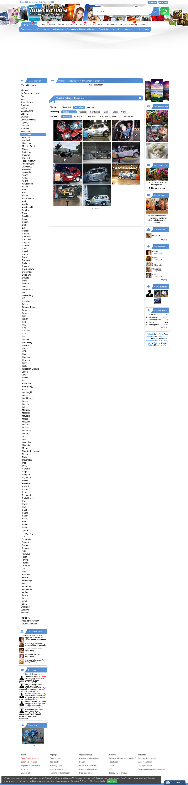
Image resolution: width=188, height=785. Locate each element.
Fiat (24, 316)
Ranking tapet (56, 765)
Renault (25, 486)
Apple (150, 343)
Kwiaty (165, 341)
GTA (24, 336)
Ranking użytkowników (89, 758)
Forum (92, 24)
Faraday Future (29, 307)
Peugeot (26, 474)
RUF (24, 507)
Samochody (26, 131)
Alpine (25, 187)
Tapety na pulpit (27, 29)
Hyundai (26, 360)
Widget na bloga (145, 762)
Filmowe (24, 90)
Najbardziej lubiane (87, 29)
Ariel (24, 189)
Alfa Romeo (27, 184)
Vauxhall (26, 574)
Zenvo (25, 595)
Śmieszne (25, 607)
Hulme (25, 354)
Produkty (25, 125)
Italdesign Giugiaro (30, 369)
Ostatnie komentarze (88, 765)
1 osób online (159, 229)
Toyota (25, 560)
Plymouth (26, 477)
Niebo (155, 338)
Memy (61, 24)
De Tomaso (27, 272)
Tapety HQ (67, 107)
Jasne (115, 112)
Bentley (25, 210)
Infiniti (25, 363)
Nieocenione (130, 29)
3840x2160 (128, 117)
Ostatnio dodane (69, 112)
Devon (25, 281)
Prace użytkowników (30, 621)
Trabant (25, 563)
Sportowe (25, 610)
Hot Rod (26, 140)
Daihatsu (26, 263)
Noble (25, 457)
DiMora (25, 283)
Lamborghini (27, 392)
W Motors (26, 586)
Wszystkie (91, 107)
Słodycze (163, 338)
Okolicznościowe (28, 120)
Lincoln (25, 404)
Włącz (178, 782)
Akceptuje (111, 781)
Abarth (25, 175)
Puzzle (123, 24)
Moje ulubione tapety (59, 769)
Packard (26, 469)
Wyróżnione (79, 107)
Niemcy (149, 341)
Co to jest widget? (145, 765)
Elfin (24, 298)
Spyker (25, 530)
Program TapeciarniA (147, 758)
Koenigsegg (27, 386)
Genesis (26, 330)
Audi (24, 201)
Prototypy (26, 152)
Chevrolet (26, 239)
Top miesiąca (159, 246)
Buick (24, 225)
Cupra (25, 254)
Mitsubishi (26, 442)
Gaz (24, 328)
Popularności (95, 112)
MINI (24, 439)
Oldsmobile (27, 460)
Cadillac (26, 231)
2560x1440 (116, 117)
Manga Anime (27, 111)
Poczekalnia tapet (29, 624)
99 (94, 22)
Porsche (26, 483)
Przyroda (25, 128)
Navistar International (32, 451)
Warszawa (157, 341)
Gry (22, 96)
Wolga (25, 592)
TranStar (26, 566)
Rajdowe (26, 155)
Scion (24, 519)
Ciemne (124, 112)
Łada (24, 604)
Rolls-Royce (27, 498)
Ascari (25, 195)
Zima (166, 334)
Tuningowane (28, 164)
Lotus (24, 407)
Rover (25, 504)
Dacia (24, 257)
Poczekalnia (104, 29)
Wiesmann (27, 589)
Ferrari (25, 313)
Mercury (26, 433)
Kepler (25, 377)
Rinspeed (26, 495)
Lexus (25, 401)
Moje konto (112, 24)
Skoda (25, 524)
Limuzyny (26, 143)
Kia (23, 380)
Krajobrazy (26, 105)
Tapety (76, 81)
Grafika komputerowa (30, 93)
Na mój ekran (79, 117)
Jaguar (25, 372)
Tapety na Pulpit (29, 24)
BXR (24, 228)
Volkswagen (27, 580)
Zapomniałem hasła (29, 762)
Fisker (25, 319)
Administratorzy (160, 287)
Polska (151, 345)
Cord (24, 248)
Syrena (25, 548)
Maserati (26, 413)
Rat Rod (26, 158)
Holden (25, 345)
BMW (24, 213)
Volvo (24, 583)
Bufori (25, 219)
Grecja (163, 343)
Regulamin (113, 762)
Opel (24, 463)
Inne (23, 99)
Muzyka (24, 117)
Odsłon (107, 112)
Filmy (160, 334)
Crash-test (27, 134)
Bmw (148, 336)
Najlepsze (83, 112)
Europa (154, 336)
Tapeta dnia (32, 725)
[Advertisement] (94, 55)
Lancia (25, 395)
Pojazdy (24, 122)
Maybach (26, 416)
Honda (25, 348)
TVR (24, 568)
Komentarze (71, 24)
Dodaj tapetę (144, 29)
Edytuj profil (26, 773)
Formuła (26, 137)
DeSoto (25, 278)
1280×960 (92, 117)
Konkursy (133, 24)
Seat (24, 521)
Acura (25, 178)
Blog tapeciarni (85, 773)
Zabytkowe (27, 167)
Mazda (25, 419)
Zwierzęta (25, 613)
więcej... (164, 239)
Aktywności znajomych (30, 765)
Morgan (25, 448)
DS (23, 292)
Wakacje (150, 334)
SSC (24, 536)
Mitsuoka (26, 445)
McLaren (26, 424)
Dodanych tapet (160, 310)
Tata (24, 551)
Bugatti (25, 222)
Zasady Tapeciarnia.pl (118, 773)
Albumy (83, 24)
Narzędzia (117, 29)
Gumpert (26, 339)
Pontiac (25, 480)
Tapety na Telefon (47, 24)
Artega (25, 192)
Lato (156, 334)
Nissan (25, 454)
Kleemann (26, 383)
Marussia (26, 410)
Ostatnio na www (35, 631)
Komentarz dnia (160, 165)
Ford (24, 322)
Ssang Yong (27, 533)
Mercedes (26, 430)
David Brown (28, 269)
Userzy (101, 24)
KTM (24, 389)
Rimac (25, 492)
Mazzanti (26, 422)
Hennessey (27, 342)
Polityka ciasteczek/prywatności (151, 769)
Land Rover (27, 398)
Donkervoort (27, 289)
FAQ (111, 769)
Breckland (26, 216)
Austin (25, 204)
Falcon (25, 304)
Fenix (24, 310)
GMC (24, 333)
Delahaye (26, 275)
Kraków (163, 345)
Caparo (25, 234)
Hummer (26, 357)
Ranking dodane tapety (60, 773)
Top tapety (71, 29)
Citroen (25, 245)
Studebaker (27, 539)
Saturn (25, 516)
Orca (24, 466)
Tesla (24, 557)
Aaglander (27, 172)
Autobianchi (27, 207)
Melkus (25, 427)
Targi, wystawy (29, 161)
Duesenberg (27, 295)
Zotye (24, 601)
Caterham (26, 236)
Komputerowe (27, 102)
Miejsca (24, 114)
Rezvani (26, 489)
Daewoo (26, 260)
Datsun (25, 266)
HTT (24, 351)
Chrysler (26, 242)
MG (24, 436)
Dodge (25, 286)
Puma (150, 338)
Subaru (25, 542)
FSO (24, 325)
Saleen (25, 513)
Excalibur (26, 301)
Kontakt (112, 765)
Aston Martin (28, 198)
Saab (24, 510)
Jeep (24, 375)
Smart (25, 527)
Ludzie (24, 108)
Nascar (25, 149)
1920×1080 (103, 117)
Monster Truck (28, 146)
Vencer (25, 577)
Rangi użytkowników (88, 769)
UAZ (24, 571)
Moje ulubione (43, 29)
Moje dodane (58, 29)
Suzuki (25, 545)
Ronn (24, 501)
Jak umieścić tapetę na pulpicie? (122, 758)
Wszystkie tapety (28, 85)
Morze (157, 345)
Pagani (25, 472)
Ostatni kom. (159, 195)
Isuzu (24, 366)
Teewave (26, 554)
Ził (23, 598)
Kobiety (157, 343)
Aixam (25, 181)
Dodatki (143, 24)
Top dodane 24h (161, 107)
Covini (25, 251)
